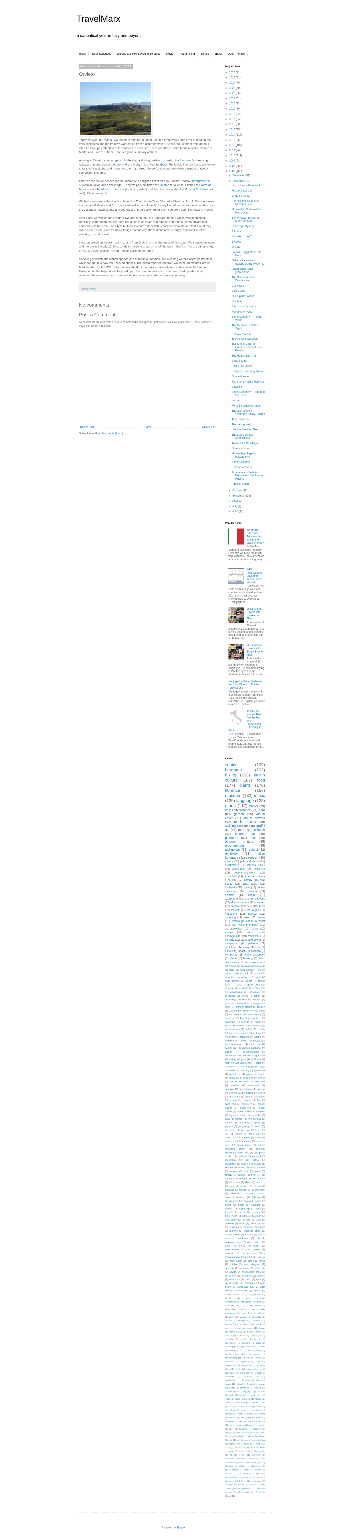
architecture (232, 865)
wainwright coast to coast (248, 921)
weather (242, 1178)
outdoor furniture (239, 841)
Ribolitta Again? (241, 483)
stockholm (256, 1466)
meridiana (256, 1410)
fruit (238, 1365)
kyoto (231, 1395)
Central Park (258, 1178)
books (253, 806)
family (257, 995)
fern (250, 1118)
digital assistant (237, 1115)
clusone (228, 1335)
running (228, 1447)
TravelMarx (98, 19)
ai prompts (234, 1096)
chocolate (254, 992)
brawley (243, 1190)
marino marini (232, 1141)
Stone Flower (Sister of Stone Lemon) (245, 219)
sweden (261, 1275)
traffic (248, 1279)
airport (258, 1305)
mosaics (232, 1417)
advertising (236, 992)
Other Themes (236, 53)
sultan (246, 1469)
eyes (258, 1208)
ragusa (261, 1257)
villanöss (241, 1492)
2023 (232, 88)
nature (252, 895)
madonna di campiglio (241, 1227)
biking (257, 939)
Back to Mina (239, 360)
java (243, 1059)
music (259, 795)
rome (238, 984)
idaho (244, 1216)
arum (248, 1096)
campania (230, 1022)
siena (262, 1167)
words (262, 1492)
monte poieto (232, 1234)
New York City (257, 988)
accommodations (255, 898)
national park (244, 1421)
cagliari (249, 1193)
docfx (262, 1346)
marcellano (230, 1410)
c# (249, 1324)
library (258, 1399)
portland (242, 1156)
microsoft (229, 1413)
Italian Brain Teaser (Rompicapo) (243, 270)
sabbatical (255, 1025)
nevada (252, 891)
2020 (232, 103)
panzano (243, 1429)
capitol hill (230, 1048)
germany (249, 1365)
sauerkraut (230, 1163)
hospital (251, 1384)
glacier (233, 958)
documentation (251, 1051)
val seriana (235, 1014)
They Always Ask (242, 424)
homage (245, 1130)
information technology (253, 966)
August (236, 500)
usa (231, 1092)
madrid (261, 1227)
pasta (256, 1245)
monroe (261, 1413)
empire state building (236, 1354)
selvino (241, 1167)
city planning (231, 1201)
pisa (230, 1440)
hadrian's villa (251, 1376)
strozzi (228, 1174)
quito (231, 1081)
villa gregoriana (243, 1488)
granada (256, 1212)
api (263, 1313)
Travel (218, 53)
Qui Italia (237, 301)
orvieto (92, 288)
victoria (257, 1033)
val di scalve (232, 1283)
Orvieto (236, 246)
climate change (254, 1332)
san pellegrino (252, 1264)
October (237, 490)
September (239, 495)
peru (249, 906)
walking (230, 826)
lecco (227, 1399)
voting (252, 1492)
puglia (249, 980)
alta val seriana (240, 902)
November (238, 180)
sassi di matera (245, 1451)
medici (247, 1141)
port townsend (243, 1440)
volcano (229, 939)
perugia (228, 1432)
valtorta (252, 1484)
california (259, 868)
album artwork (254, 818)
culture (228, 1346)
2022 (232, 93)
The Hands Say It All (244, 355)
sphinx (257, 1171)
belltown (229, 1040)
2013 (232, 140)
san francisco (232, 1029)
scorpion (244, 1268)
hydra (258, 1130)
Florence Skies (240, 448)
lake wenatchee (243, 1062)
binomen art (245, 834)
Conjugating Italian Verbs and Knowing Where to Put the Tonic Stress (245, 684)
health (258, 1126)
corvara (247, 1201)
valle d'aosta (254, 1014)
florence (232, 790)
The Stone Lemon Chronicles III (242, 436)
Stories (205, 53)
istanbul (228, 1391)
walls (244, 939)
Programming (187, 53)
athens (257, 1186)
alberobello (230, 1309)
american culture (254, 876)
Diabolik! (237, 386)
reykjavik (244, 1081)
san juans (252, 1160)
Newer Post (87, 427)
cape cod (230, 1104)
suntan (258, 1469)
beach (242, 951)
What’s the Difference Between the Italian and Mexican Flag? (255, 537)
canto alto (255, 1044)
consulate (230, 995)
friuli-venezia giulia (249, 1122)
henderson (230, 1130)
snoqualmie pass (251, 1272)
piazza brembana (256, 1436)
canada (245, 1022)
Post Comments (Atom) (109, 433)
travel (247, 887)
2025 (232, 77)
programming (234, 845)
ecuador (255, 1204)
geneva (229, 1126)
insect (232, 969)
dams (228, 1204)
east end (121, 164)
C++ (250, 1294)
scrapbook (253, 1085)
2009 (232, 160)
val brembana (245, 1092)
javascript (241, 1025)
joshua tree (259, 1391)
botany (248, 880)
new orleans (242, 977)
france (228, 1122)
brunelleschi (258, 1190)
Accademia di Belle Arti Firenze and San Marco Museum (247, 475)
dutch (241, 1350)
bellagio (242, 1320)
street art (252, 857)
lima (244, 999)
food (261, 780)
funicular (185, 160)
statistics (229, 1466)
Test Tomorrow (240, 419)
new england (247, 1066)
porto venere (252, 1249)
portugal (256, 1156)
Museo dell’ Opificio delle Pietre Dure (246, 211)
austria (233, 1100)
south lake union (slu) (250, 1462)
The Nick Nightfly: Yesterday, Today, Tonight (248, 412)
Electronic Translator (244, 306)
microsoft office (252, 1230)
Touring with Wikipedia (245, 338)
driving (231, 1350)
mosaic (249, 1234)
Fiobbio (228, 1298)
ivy (226, 1134)
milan (240, 1413)
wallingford (231, 898)
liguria (255, 1402)
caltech (258, 1324)
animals (229, 895)
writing (256, 1290)
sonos (261, 917)
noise (258, 977)
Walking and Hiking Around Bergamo (138, 53)
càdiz (237, 1346)
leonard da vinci (251, 1219)
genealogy (230, 999)
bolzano (247, 1100)
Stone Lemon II (241, 461)
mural (230, 805)
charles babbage (251, 1048)
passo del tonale (255, 1074)
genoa (242, 1212)
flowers (232, 966)
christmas (256, 1197)
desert (261, 1111)
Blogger (181, 1527)
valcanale (250, 1283)
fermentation (231, 1055)
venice (261, 1092)
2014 (232, 134)
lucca (237, 1406)
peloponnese (232, 1249)
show (255, 928)
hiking (230, 775)
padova (261, 1425)
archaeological (233, 928)
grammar (260, 1055)
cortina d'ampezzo (250, 1339)
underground (199, 181)
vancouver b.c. (245, 1286)
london (228, 1137)
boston (256, 1040)
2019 (232, 108)
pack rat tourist (235, 1245)
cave (227, 1328)
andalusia (230, 1018)
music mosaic (245, 822)
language (245, 800)
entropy (257, 1354)
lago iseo (254, 1134)
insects (258, 1387)
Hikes (82, 53)
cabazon (234, 1193)
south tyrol (230, 1275)
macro (248, 1406)
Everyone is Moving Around (248, 371)
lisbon (242, 1223)
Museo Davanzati (242, 190)
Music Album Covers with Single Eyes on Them (255, 650)
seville (232, 1272)
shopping (230, 917)
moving (243, 1417)
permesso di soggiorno (241, 1078)
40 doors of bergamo (237, 1036)
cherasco (241, 1197)
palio (231, 1429)
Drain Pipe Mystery (243, 226)
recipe (259, 1443)
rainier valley (235, 1260)
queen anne (249, 1253)
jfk (238, 1391)
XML (227, 1305)
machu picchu (257, 1223)
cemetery (247, 1104)
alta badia (250, 883)
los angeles (243, 1137)
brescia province (234, 1044)
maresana (231, 913)
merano (233, 1230)
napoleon (229, 1421)
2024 (232, 82)
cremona (246, 1343)
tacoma (228, 1473)
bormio (243, 1040)
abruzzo (261, 1182)
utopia (228, 1481)
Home (148, 427)
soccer (252, 1458)
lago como (256, 1395)
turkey (248, 1029)
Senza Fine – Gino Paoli (246, 185)
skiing (246, 917)
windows (242, 1290)
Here (118, 152)
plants (245, 785)
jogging (246, 1391)
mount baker (244, 1145)
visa (257, 947)
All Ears (236, 231)
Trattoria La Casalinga (245, 443)
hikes (258, 1380)
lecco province (242, 1399)
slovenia (229, 1458)
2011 (232, 150)
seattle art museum (251, 1163)
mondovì (229, 1066)
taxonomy (234, 1279)
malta (258, 1406)
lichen (228, 1402)
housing (248, 958)
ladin (227, 1062)
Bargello (236, 241)
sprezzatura (245, 1089)
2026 (232, 72)
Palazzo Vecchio (241, 333)
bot (259, 1100)
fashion (239, 1118)
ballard (229, 951)
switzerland (235, 1010)
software (233, 1171)
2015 (232, 129)
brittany (228, 1324)
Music (169, 53)
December (238, 175)
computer (241, 1335)
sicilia (262, 906)
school (253, 849)
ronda (262, 1260)
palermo (253, 943)
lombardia (231, 887)
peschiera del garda (245, 1432)
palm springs (232, 980)
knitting (238, 1134)
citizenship (245, 1107)
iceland (235, 910)
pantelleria (234, 1074)
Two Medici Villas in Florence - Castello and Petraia (247, 347)
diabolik (229, 1051)
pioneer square (244, 1006)
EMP (259, 1294)
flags (258, 1361)
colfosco (256, 951)
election (229, 1208)
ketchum (256, 1216)
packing (245, 1070)
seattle (231, 764)
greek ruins (231, 1216)
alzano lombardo (249, 1313)
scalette (261, 1451)
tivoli (253, 1174)
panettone (259, 1070)
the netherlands (246, 1473)
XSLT (238, 1305)
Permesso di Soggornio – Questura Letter (247, 202)
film (233, 880)
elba (227, 1118)
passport (257, 1429)
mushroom (256, 1417)
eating (259, 1350)
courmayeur (230, 1343)
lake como (231, 1219)
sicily (252, 1167)
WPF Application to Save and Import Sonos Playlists (255, 576)
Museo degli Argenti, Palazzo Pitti (244, 455)
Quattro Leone (240, 376)
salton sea (259, 1081)
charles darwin (236, 1332)
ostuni (251, 1425)
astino (257, 1036)
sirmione (256, 1455)
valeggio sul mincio (234, 1484)
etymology (244, 1208)
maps (258, 1137)
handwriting (230, 1380)
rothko (233, 1264)
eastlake (256, 1115)
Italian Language (101, 53)
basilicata (256, 1317)
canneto (260, 902)
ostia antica (253, 1242)
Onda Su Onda (240, 195)
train (258, 1279)
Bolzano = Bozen (242, 467)
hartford (245, 1380)
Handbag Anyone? (243, 311)
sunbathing (246, 1275)
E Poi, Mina (238, 290)
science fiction (237, 1455)
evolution (229, 1361)
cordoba (229, 1339)
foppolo (229, 1212)
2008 (232, 166)
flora (262, 810)
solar (246, 1171)
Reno (248, 1182)
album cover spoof (255, 962)
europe (245, 1357)
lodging (257, 999)
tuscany (261, 1089)
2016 (232, 124)
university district (238, 1033)
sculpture (230, 947)
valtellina (253, 936)
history (232, 1059)
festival (247, 1055)
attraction (260, 1096)
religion (261, 1006)
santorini (229, 1268)
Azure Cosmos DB (234, 1294)
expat (258, 1022)
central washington (244, 1328)
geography (243, 1126)
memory (244, 1410)
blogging (229, 1190)
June (235, 511)
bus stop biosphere (250, 1018)
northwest (243, 1238)
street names (231, 1469)
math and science (251, 830)
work (241, 988)
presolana (230, 1160)
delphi (250, 1111)
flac (259, 1118)
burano (240, 1324)
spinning (229, 1089)
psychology (259, 1440)
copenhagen (256, 1335)
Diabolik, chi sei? (242, 236)
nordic (258, 1421)
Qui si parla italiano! (243, 296)
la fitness (256, 1059)
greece (229, 861)
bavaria (228, 1320)
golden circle (235, 1369)
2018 (232, 114)
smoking (241, 1458)
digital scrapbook (255, 954)
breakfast (256, 1320)
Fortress (112, 189)
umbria (261, 1029)
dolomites (230, 876)
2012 (232, 145)
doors (241, 1204)
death (240, 1111)
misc (253, 838)
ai (247, 1305)
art (246, 826)
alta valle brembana (245, 924)
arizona (244, 1186)
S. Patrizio (197, 189)
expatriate (244, 1361)
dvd (249, 1350)
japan (228, 1025)
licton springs (241, 1402)
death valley (250, 1346)
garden (239, 814)
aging (232, 1186)
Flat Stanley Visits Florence (248, 381)
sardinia (235, 1085)
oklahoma (229, 1425)
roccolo (251, 1260)
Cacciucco (238, 285)
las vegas (253, 910)
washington (238, 868)
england (235, 906)
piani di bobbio (236, 1436)
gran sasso (230, 1373)
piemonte (231, 838)
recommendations (244, 872)
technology (233, 849)
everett (257, 1357)
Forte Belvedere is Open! (246, 405)
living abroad (247, 969)
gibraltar (261, 1365)
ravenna (248, 1443)
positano (229, 1253)
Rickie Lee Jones (242, 365)
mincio (250, 1413)
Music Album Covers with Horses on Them (254, 613)
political (252, 913)
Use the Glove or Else (245, 429)
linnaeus (229, 1223)
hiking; (228, 1384)
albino (244, 1309)
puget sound (234, 1443)
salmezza (240, 1447)
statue (242, 1466)
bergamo (233, 770)
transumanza (244, 1477)
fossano (229, 1365)
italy (228, 810)
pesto (262, 1432)
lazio (258, 1062)
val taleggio (256, 1481)
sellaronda (259, 1268)
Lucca (235, 400)
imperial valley (256, 865)
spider (250, 984)
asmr (231, 1317)
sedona (229, 1167)
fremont (244, 810)
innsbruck (244, 1387)
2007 (232, 171)
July (235, 506)
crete (258, 1343)
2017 (232, 119)
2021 (232, 98)
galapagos (231, 943)
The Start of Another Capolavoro (243, 279)
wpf (229, 1496)
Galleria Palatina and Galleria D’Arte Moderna (248, 262)
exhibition (232, 853)
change (261, 1328)
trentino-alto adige (255, 1010)
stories (229, 932)
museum (233, 795)
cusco (258, 1201)
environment (231, 1357)
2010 (232, 155)
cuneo (244, 995)
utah (259, 1477)
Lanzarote (234, 1182)
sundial (241, 1174)
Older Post (208, 427)
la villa (242, 1395)
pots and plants (249, 861)
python (261, 1078)
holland (239, 1384)
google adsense (253, 1369)
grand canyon (246, 1373)
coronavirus (232, 954)
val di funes (240, 1481)
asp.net (242, 1317)
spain (245, 947)
